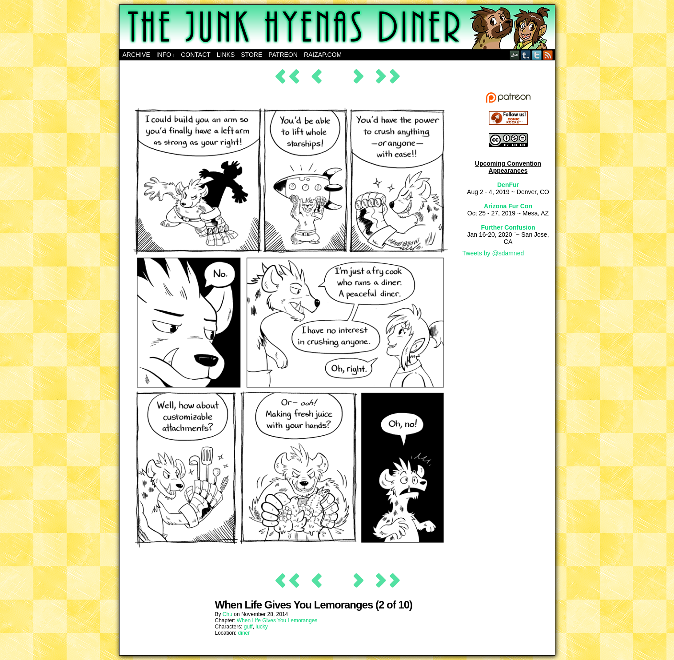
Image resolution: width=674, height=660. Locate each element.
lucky (261, 627)
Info (165, 54)
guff (248, 627)
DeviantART (514, 54)
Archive (136, 54)
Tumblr (525, 54)
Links (226, 54)
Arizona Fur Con (508, 206)
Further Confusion (508, 227)
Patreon (283, 54)
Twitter (536, 54)
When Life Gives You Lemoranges (277, 620)
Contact (196, 54)
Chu (227, 614)
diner (244, 633)
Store (251, 54)
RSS (548, 54)
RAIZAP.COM (323, 54)
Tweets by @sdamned (493, 253)
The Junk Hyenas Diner (337, 27)
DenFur (508, 184)
